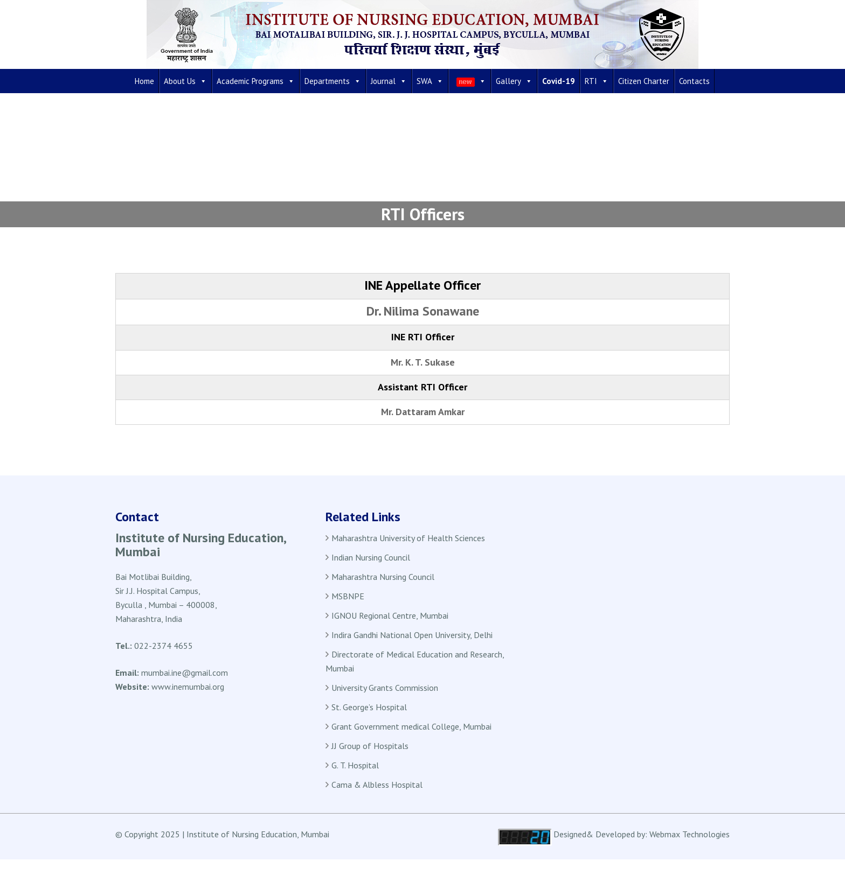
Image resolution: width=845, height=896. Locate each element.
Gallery (514, 81)
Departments (332, 81)
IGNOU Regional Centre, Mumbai (389, 615)
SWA (430, 81)
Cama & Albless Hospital (376, 784)
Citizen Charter (643, 81)
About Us (185, 81)
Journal (389, 81)
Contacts (694, 81)
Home (144, 81)
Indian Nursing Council (370, 557)
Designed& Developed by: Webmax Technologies (641, 834)
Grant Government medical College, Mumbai (411, 726)
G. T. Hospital (355, 765)
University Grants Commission (384, 687)
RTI (596, 81)
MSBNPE (347, 596)
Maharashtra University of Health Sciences (408, 538)
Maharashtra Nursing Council (382, 576)
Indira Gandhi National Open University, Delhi (412, 634)
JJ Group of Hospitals (369, 745)
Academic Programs (256, 81)
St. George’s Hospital (369, 707)
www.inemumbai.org (187, 686)
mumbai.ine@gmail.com (184, 672)
